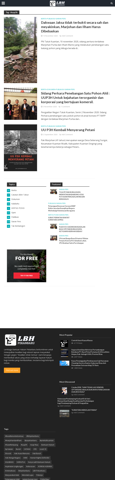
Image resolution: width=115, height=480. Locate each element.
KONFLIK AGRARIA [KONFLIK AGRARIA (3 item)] (45, 467)
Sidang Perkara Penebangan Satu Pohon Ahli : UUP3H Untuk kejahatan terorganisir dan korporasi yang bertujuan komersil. (76, 97)
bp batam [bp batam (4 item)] (9, 449)
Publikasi (51, 19)
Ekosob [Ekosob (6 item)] (8, 454)
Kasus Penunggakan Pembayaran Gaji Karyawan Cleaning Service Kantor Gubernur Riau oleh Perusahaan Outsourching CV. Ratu (90, 363)
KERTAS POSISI (53, 215)
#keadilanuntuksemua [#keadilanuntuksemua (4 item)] (14, 436)
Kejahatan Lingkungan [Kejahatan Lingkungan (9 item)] (14, 467)
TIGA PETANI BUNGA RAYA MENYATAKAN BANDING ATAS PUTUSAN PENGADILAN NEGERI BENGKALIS (72, 195)
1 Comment (65, 107)
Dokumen (51, 90)
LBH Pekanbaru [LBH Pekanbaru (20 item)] (39, 471)
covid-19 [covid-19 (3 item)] (43, 449)
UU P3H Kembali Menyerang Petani (68, 130)
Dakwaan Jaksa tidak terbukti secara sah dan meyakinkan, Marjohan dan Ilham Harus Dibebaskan (75, 26)
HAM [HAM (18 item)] (25, 458)
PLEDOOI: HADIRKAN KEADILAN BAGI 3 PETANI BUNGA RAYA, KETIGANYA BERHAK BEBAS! (72, 229)
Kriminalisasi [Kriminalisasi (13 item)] (10, 471)
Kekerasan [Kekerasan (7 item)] (30, 467)
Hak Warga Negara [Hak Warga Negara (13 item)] (12, 458)
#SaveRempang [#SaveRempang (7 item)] (11, 445)
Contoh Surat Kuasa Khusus (82, 340)
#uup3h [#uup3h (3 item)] (24, 445)
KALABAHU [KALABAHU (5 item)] (9, 462)
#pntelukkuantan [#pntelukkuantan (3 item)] (47, 441)
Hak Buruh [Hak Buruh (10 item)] (37, 454)
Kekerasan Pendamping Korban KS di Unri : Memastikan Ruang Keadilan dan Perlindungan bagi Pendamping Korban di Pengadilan (77, 401)
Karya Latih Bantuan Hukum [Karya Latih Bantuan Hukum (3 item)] (39, 462)
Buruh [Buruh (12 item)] (18, 449)
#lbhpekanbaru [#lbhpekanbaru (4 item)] (32, 436)
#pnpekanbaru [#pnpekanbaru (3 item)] (31, 441)
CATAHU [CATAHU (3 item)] (27, 449)
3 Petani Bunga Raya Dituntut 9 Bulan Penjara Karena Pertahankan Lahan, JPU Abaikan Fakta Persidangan (73, 242)
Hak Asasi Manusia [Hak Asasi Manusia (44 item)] (21, 454)
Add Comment (67, 36)
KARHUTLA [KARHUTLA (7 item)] (21, 462)
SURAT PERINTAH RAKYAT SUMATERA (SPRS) (59, 219)
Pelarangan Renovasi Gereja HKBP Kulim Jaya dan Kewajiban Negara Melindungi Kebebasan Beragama (62, 208)
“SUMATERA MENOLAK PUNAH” (84, 410)
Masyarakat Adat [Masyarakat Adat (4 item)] (12, 475)
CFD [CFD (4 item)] (35, 449)
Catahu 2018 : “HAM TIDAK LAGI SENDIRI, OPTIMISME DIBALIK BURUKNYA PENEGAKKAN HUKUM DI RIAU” (90, 390)
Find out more (12, 370)
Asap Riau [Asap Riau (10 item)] (34, 445)
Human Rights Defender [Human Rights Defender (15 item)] (39, 458)
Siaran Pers (61, 19)
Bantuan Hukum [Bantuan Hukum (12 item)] (47, 445)
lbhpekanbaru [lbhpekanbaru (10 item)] (24, 471)
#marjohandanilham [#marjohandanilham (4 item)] (13, 441)
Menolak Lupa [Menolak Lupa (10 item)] (27, 475)
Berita (43, 19)
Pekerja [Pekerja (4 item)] (39, 475)
